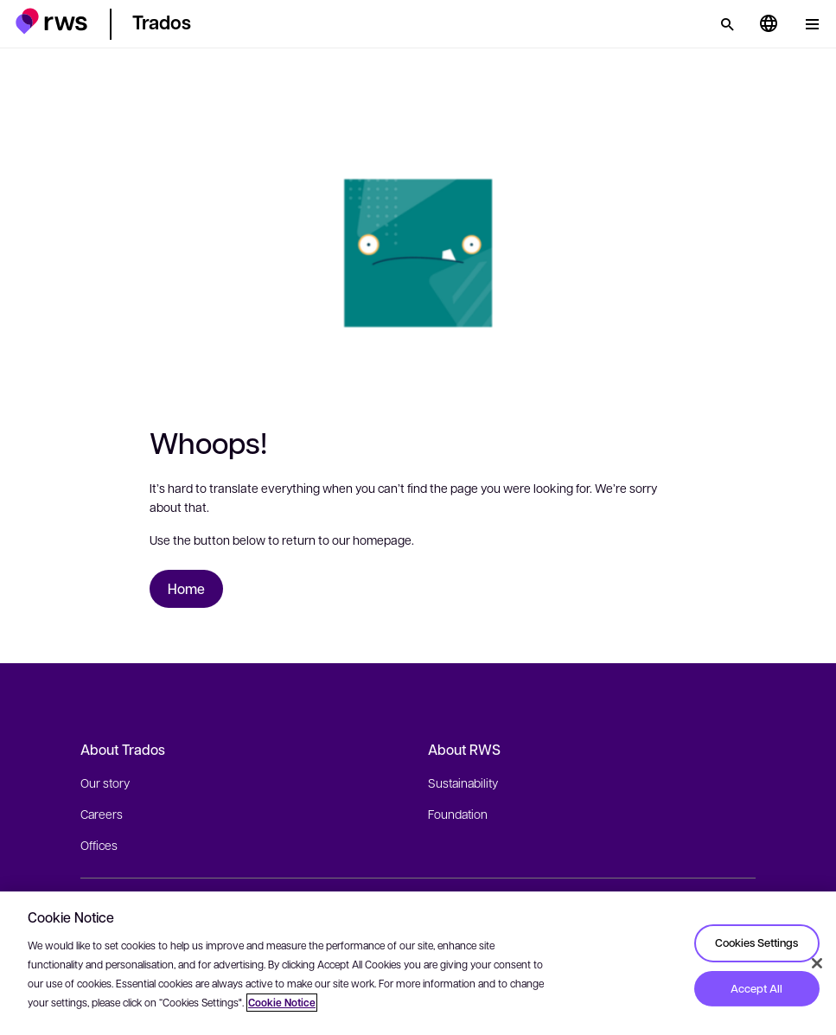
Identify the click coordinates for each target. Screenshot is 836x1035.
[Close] (817, 963)
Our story (105, 782)
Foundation (458, 813)
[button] (51, 21)
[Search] (727, 24)
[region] (418, 963)
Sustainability (463, 782)
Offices (99, 845)
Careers (101, 813)
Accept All (756, 988)
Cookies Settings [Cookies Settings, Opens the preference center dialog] (756, 942)
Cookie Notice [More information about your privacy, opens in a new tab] (282, 1002)
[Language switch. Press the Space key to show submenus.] (768, 24)
